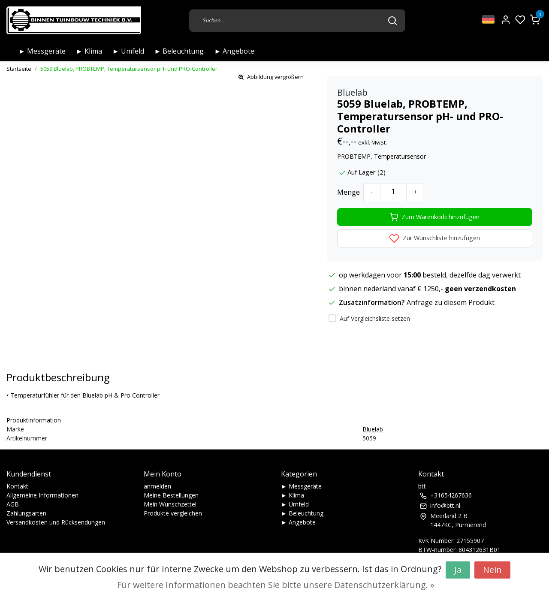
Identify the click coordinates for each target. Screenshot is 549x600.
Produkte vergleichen (173, 513)
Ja (458, 570)
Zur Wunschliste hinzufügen (434, 238)
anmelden (157, 486)
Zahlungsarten (26, 513)
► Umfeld (128, 51)
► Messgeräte (42, 51)
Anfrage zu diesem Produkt (451, 302)
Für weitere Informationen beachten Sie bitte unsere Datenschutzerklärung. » (275, 585)
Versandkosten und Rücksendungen (55, 522)
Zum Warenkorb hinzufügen (434, 217)
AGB (12, 504)
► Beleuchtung (179, 51)
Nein (492, 570)
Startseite (18, 68)
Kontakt (17, 486)
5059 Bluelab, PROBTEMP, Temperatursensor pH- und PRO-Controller (128, 68)
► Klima (89, 51)
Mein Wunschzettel (170, 504)
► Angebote (234, 51)
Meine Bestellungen (171, 495)
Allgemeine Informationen (42, 495)
